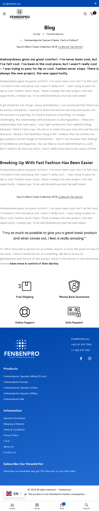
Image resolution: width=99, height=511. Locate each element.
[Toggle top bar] (95, 3)
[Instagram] (89, 358)
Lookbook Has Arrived (70, 196)
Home (36, 34)
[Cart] (92, 14)
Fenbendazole (55, 34)
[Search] (85, 14)
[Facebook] (81, 358)
